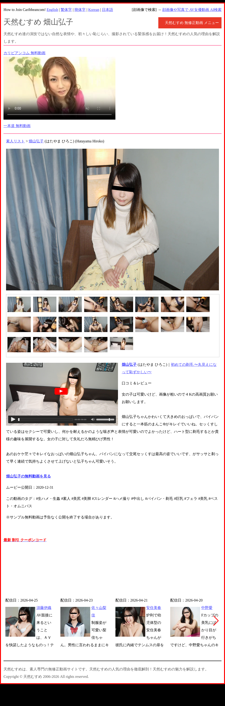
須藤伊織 (43, 608)
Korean (93, 10)
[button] (216, 621)
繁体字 (66, 10)
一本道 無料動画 (17, 126)
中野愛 (206, 608)
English (52, 10)
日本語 (107, 10)
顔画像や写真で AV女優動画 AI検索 (192, 10)
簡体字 (80, 10)
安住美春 (153, 608)
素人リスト (15, 141)
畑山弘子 (36, 141)
